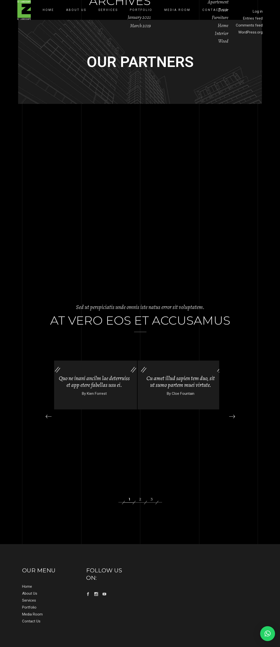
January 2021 (139, 17)
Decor (223, 10)
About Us (29, 593)
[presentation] (48, 416)
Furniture (220, 17)
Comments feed (249, 25)
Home (223, 25)
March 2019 (140, 26)
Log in (258, 11)
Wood (223, 41)
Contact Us (31, 621)
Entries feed (253, 18)
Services (29, 600)
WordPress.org (250, 32)
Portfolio (29, 607)
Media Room (32, 614)
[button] (129, 499)
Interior (221, 33)
